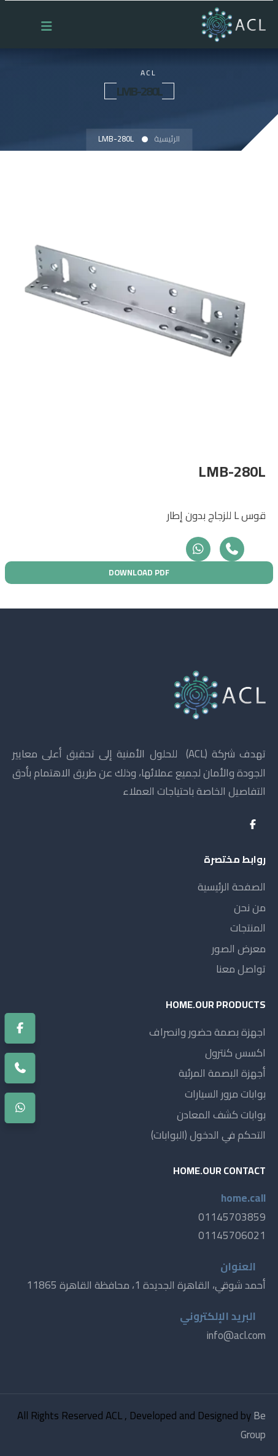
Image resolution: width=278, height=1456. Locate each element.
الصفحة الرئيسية (232, 887)
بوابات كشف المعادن (221, 1114)
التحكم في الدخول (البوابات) (208, 1135)
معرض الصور (239, 948)
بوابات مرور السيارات (225, 1094)
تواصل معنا (241, 969)
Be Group (253, 1425)
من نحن (250, 907)
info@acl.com (236, 1335)
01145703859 (232, 1217)
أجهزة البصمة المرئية (222, 1073)
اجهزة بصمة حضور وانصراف (207, 1032)
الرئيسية (167, 138)
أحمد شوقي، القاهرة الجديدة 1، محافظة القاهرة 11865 (146, 1285)
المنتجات (248, 928)
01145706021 (232, 1235)
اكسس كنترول (235, 1053)
